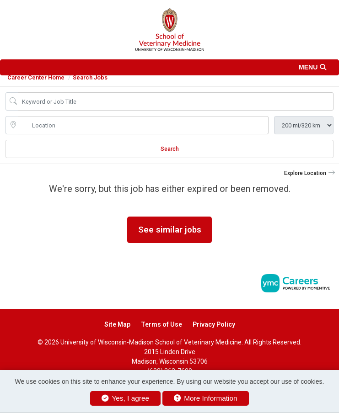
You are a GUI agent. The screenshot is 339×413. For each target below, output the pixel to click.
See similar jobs (169, 229)
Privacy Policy (214, 324)
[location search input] (143, 125)
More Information (205, 398)
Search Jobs (90, 77)
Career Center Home (36, 77)
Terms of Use (161, 324)
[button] (169, 67)
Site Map (117, 324)
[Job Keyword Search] (176, 101)
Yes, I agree (125, 398)
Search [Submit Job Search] (170, 149)
